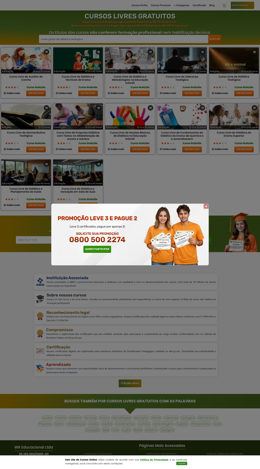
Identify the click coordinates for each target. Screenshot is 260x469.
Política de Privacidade (154, 459)
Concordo (181, 463)
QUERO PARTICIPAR (97, 249)
